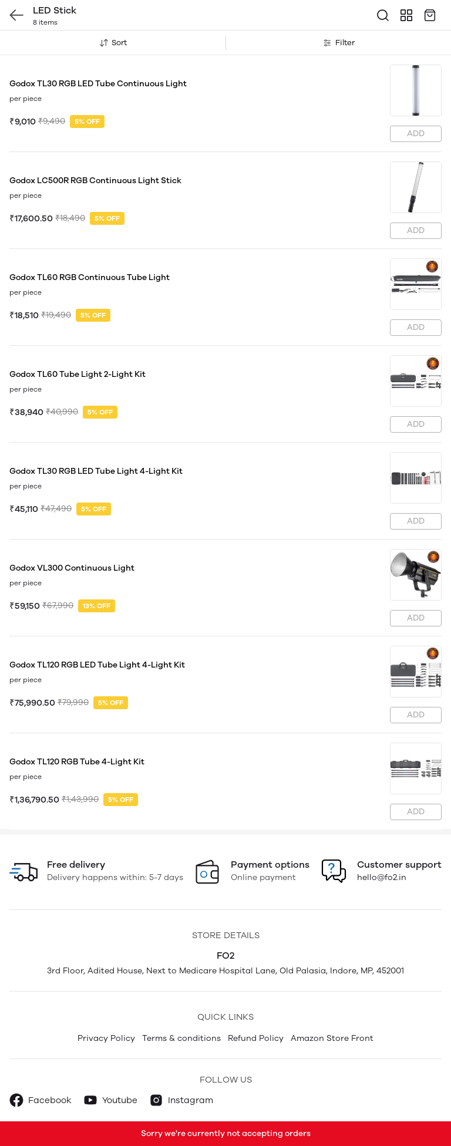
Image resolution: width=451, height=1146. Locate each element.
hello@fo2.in (381, 877)
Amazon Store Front (332, 1038)
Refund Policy (256, 1038)
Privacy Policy (106, 1038)
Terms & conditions (181, 1038)
